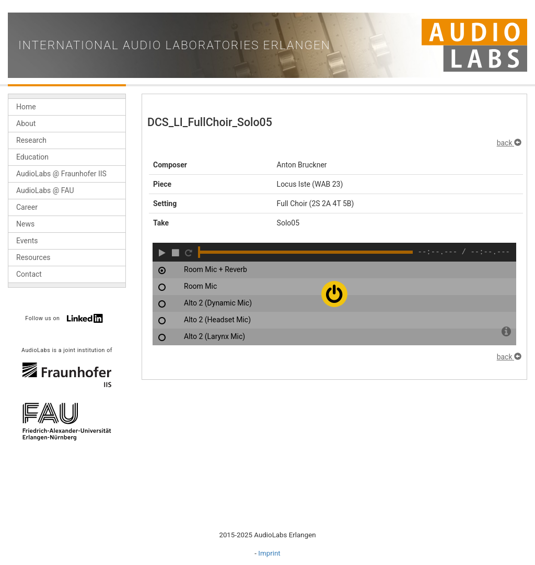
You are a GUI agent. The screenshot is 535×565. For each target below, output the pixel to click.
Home (26, 107)
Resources (33, 257)
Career (27, 207)
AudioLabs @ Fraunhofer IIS (61, 174)
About (26, 123)
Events (27, 240)
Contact (29, 274)
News (25, 224)
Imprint (269, 553)
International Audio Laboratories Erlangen (174, 45)
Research (31, 140)
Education (32, 157)
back (509, 143)
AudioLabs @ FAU (45, 190)
